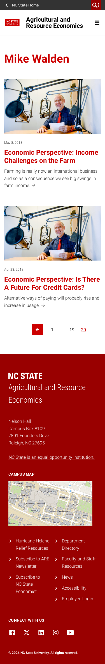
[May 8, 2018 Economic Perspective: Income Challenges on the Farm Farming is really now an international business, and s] (52, 134)
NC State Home (25, 5)
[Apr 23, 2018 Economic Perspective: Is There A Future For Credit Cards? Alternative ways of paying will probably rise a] (52, 257)
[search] (96, 5)
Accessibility (74, 588)
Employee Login (77, 598)
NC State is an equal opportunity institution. (51, 457)
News (67, 577)
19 (71, 329)
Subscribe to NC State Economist (28, 584)
